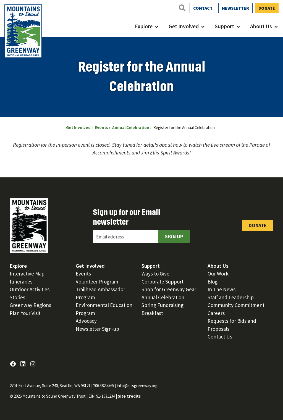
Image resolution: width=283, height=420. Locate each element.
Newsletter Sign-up (97, 329)
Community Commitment (236, 305)
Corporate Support (163, 281)
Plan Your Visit (25, 313)
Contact (203, 8)
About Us (261, 26)
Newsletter (235, 8)
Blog (213, 281)
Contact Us (220, 336)
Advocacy (86, 320)
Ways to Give (155, 273)
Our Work (218, 273)
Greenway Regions (30, 305)
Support (224, 26)
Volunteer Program (97, 281)
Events (83, 273)
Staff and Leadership (231, 297)
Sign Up (174, 236)
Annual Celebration (163, 297)
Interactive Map (27, 273)
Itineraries (21, 281)
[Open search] (182, 7)
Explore (144, 26)
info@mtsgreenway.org (137, 385)
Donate (266, 8)
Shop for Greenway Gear (169, 289)
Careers (216, 313)
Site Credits (129, 396)
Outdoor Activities (29, 289)
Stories (17, 297)
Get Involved (184, 26)
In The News (221, 289)
